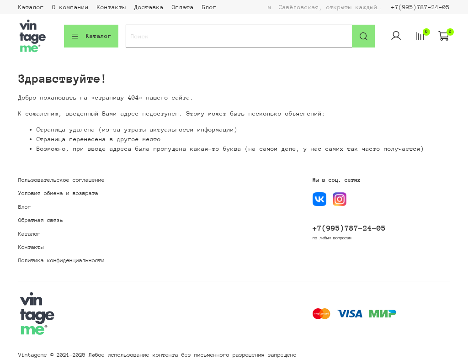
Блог (209, 7)
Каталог (31, 7)
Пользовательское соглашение (61, 180)
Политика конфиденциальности (61, 260)
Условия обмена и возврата (58, 193)
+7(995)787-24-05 (420, 7)
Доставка (149, 7)
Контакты (111, 7)
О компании (70, 7)
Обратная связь (40, 220)
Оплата (183, 7)
